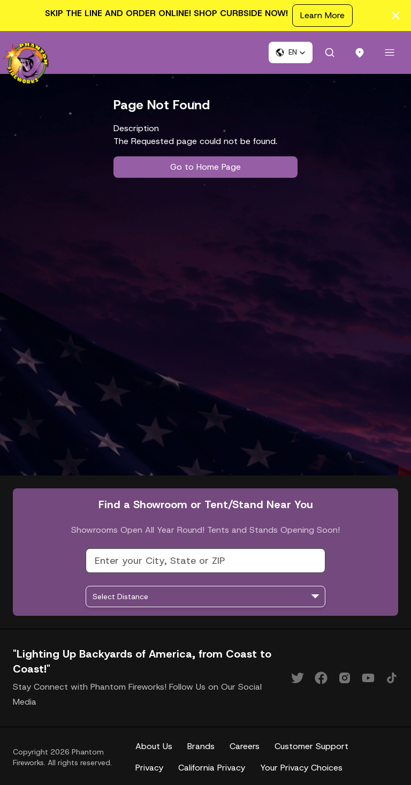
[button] (291, 52)
